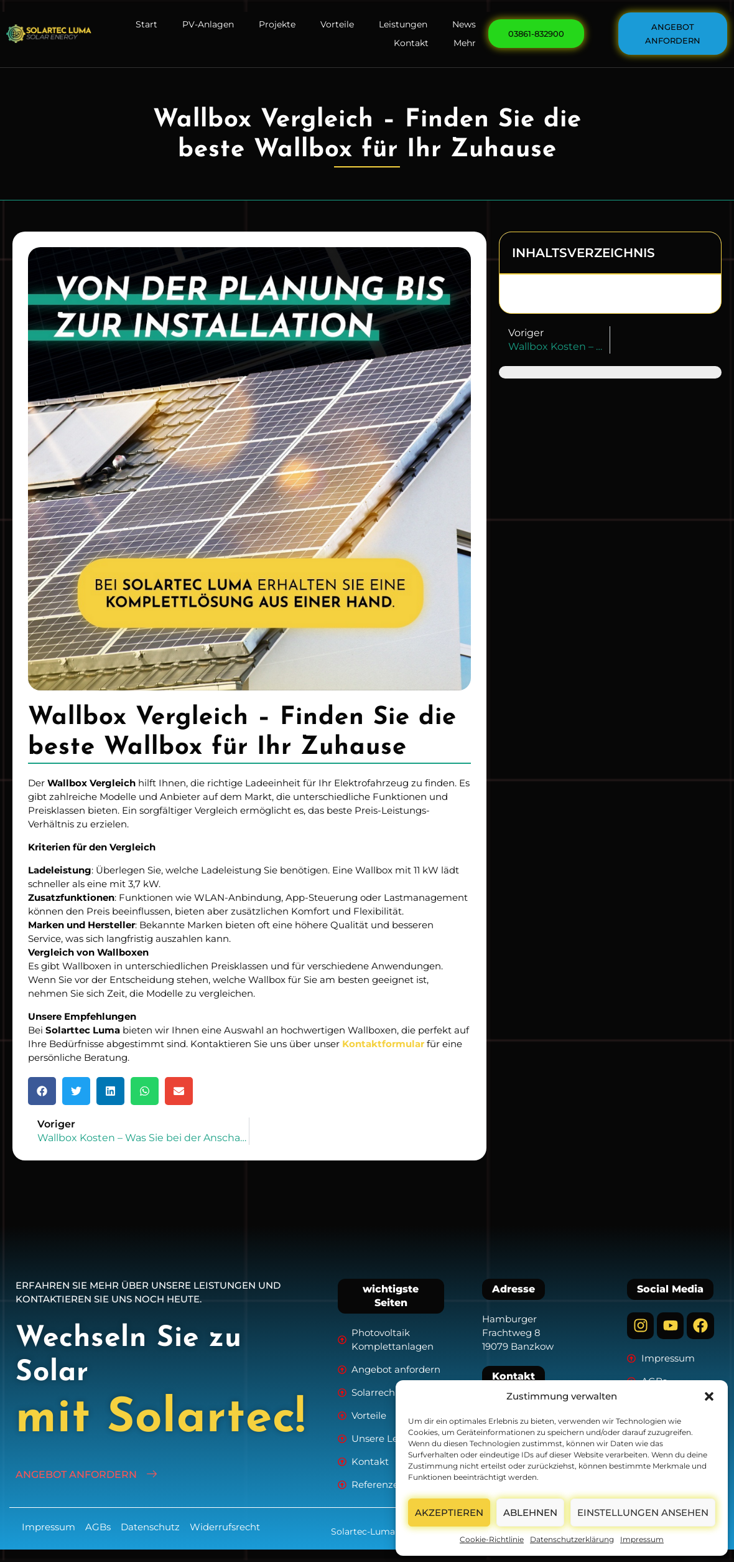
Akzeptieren (449, 1512)
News (464, 24)
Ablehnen (530, 1512)
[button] (709, 1396)
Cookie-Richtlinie (492, 1539)
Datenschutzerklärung (572, 1539)
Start (146, 24)
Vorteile (337, 24)
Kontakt (411, 43)
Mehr (464, 43)
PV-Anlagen (208, 24)
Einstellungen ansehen (642, 1512)
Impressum (642, 1539)
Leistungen (403, 24)
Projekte (277, 24)
